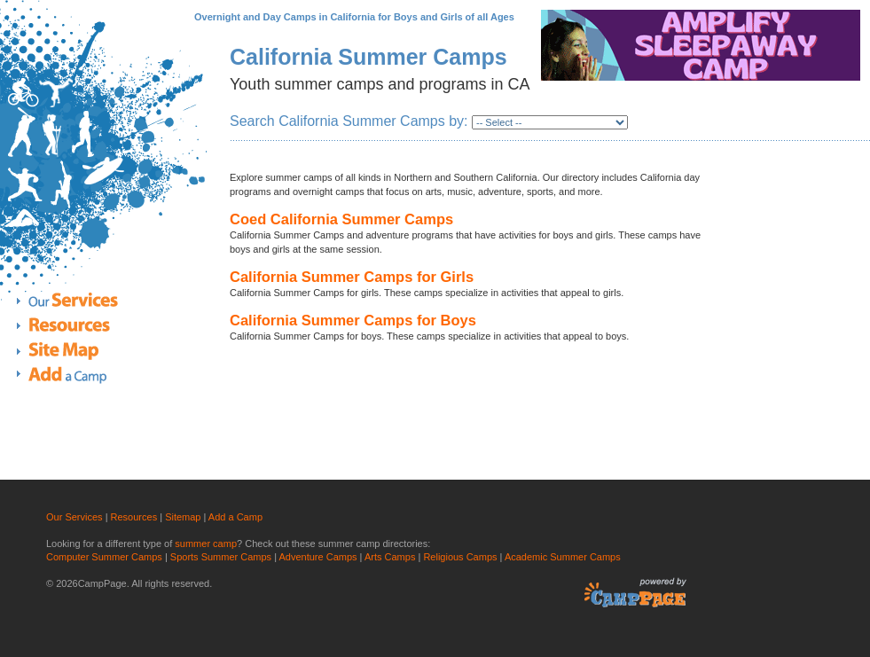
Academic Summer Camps (563, 556)
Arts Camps (389, 556)
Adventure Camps (318, 556)
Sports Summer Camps (220, 556)
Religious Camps (460, 556)
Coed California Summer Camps (341, 219)
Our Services (81, 303)
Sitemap (182, 517)
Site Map (81, 350)
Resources (81, 325)
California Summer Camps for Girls (352, 277)
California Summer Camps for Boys (353, 320)
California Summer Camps (368, 56)
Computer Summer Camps (104, 556)
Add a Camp (81, 375)
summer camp (206, 543)
